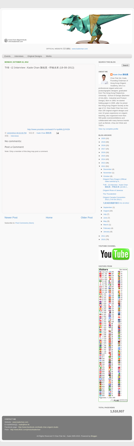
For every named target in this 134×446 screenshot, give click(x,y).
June (105, 218)
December (107, 169)
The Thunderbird (109, 194)
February (107, 228)
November (107, 173)
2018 (103, 145)
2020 (103, 138)
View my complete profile (108, 129)
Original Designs (34, 56)
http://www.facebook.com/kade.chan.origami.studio (38, 427)
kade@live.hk (24, 425)
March (106, 225)
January (106, 232)
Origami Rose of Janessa (113, 190)
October (106, 176)
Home (49, 217)
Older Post (87, 217)
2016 (103, 152)
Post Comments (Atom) (25, 223)
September (108, 207)
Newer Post (11, 217)
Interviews (19, 56)
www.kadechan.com (80, 49)
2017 (103, 149)
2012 (103, 166)
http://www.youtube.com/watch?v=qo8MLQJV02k (48, 129)
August (106, 211)
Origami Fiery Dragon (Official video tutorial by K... (114, 180)
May (105, 221)
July (105, 214)
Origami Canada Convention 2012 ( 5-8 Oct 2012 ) (114, 198)
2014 (103, 159)
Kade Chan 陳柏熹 (44, 133)
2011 (103, 236)
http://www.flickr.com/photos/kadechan (25, 430)
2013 (103, 163)
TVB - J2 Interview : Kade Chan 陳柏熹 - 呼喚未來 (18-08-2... (115, 186)
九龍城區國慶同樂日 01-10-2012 (116, 203)
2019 (103, 142)
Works (48, 56)
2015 (103, 156)
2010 (103, 239)
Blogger (94, 436)
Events (7, 56)
